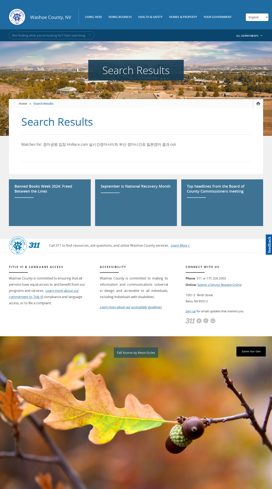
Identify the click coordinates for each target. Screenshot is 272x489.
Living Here (93, 17)
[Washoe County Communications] (213, 321)
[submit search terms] (89, 35)
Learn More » (180, 245)
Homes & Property (183, 17)
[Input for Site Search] (52, 35)
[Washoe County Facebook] (206, 321)
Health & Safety (150, 17)
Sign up (191, 311)
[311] (190, 321)
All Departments (249, 36)
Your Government (218, 17)
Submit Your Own (251, 351)
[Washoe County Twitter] (199, 321)
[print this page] (258, 103)
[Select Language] (257, 17)
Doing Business (120, 17)
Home (23, 103)
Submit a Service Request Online (219, 285)
